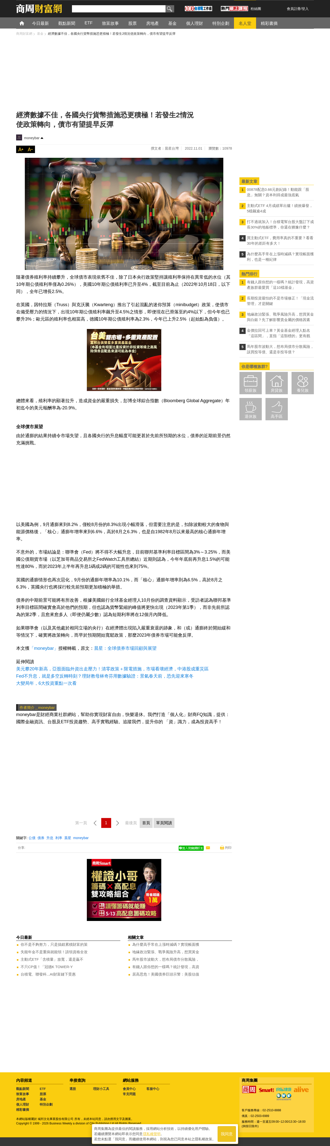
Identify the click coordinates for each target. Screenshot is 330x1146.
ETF (43, 1089)
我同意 (227, 1134)
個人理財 (22, 1104)
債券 (40, 838)
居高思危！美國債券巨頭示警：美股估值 (165, 974)
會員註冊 (294, 9)
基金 (43, 1099)
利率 (58, 838)
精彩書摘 (22, 1110)
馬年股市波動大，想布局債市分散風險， (165, 959)
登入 (305, 9)
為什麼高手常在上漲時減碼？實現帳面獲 (165, 944)
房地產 (21, 1099)
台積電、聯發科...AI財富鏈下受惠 (48, 974)
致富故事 (22, 1094)
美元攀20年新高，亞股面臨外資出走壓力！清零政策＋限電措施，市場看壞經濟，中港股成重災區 (112, 668)
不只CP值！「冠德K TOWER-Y (47, 967)
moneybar (31, 138)
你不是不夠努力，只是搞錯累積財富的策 (54, 944)
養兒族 (303, 390)
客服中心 (152, 1089)
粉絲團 (256, 9)
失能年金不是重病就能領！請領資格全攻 (54, 952)
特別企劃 (46, 1104)
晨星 (67, 838)
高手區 (277, 416)
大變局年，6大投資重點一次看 (46, 683)
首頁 (26, 23)
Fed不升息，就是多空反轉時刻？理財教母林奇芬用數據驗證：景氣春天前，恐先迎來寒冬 (105, 676)
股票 (43, 1094)
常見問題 (129, 1094)
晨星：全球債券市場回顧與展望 (125, 648)
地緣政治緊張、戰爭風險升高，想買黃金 (165, 952)
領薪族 (251, 390)
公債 (32, 838)
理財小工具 (101, 1089)
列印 (228, 848)
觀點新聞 (22, 1089)
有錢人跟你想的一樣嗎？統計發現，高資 (165, 967)
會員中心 (129, 1089)
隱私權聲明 (152, 1134)
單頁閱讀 (164, 823)
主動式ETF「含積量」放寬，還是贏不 (52, 959)
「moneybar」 (44, 648)
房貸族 (277, 390)
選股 (72, 1089)
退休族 (251, 416)
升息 (49, 838)
